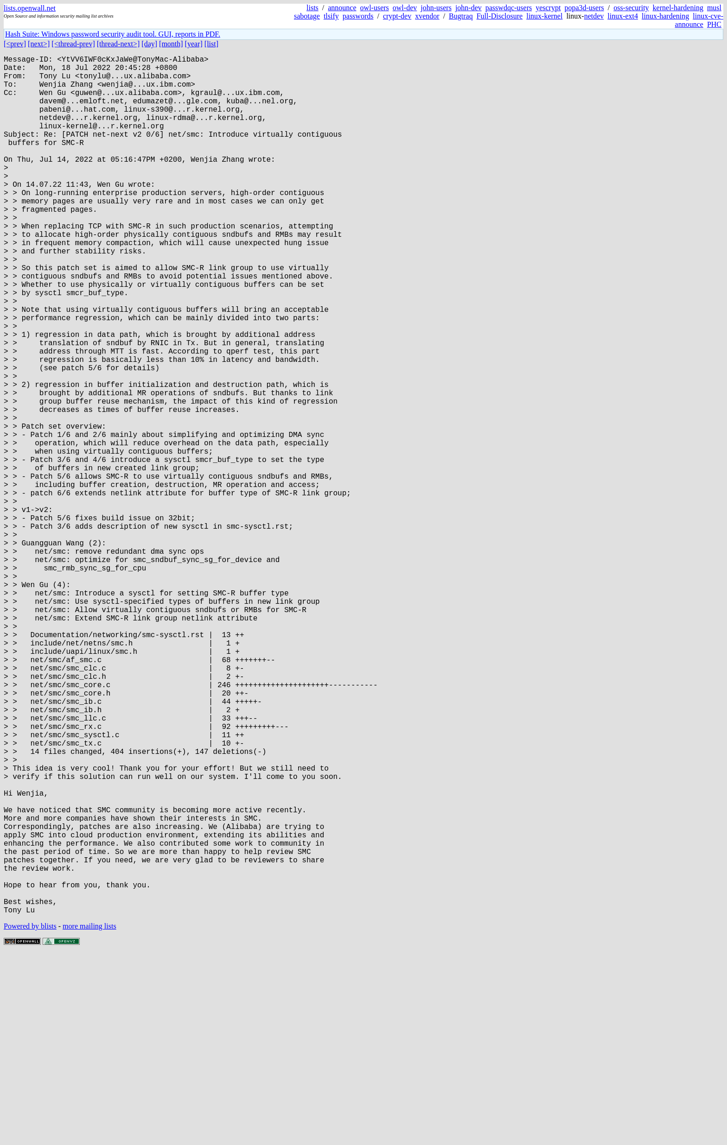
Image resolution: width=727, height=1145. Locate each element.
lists (312, 8)
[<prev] (15, 44)
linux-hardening (665, 16)
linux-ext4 (622, 16)
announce (342, 8)
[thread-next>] (118, 44)
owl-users (374, 8)
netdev (594, 16)
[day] (149, 44)
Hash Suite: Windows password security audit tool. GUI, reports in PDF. (112, 34)
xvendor (427, 16)
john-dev (468, 8)
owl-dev (405, 8)
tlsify (331, 16)
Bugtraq (461, 16)
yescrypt (548, 8)
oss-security (631, 8)
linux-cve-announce (699, 20)
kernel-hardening (678, 8)
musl (714, 8)
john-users (436, 8)
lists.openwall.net (30, 8)
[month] (171, 44)
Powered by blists (30, 1117)
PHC (714, 24)
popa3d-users (584, 8)
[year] (194, 44)
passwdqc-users (508, 8)
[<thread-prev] (73, 44)
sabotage (307, 16)
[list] (211, 44)
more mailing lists (89, 1117)
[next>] (39, 44)
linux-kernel (544, 16)
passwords (358, 16)
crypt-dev (397, 16)
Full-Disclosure (500, 16)
